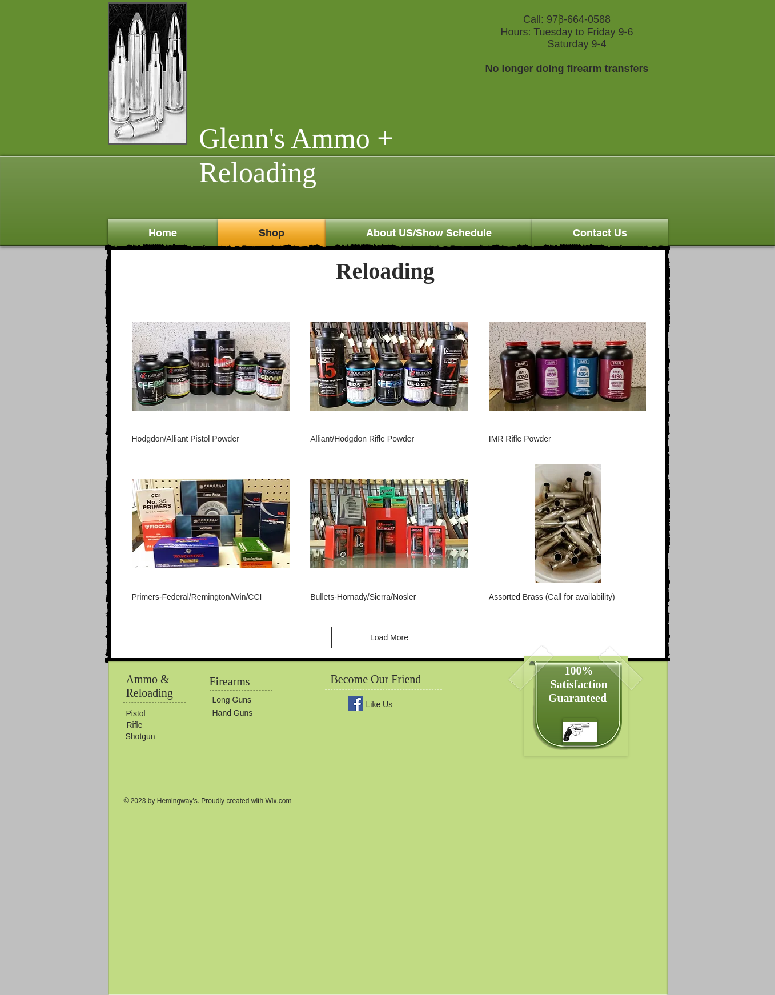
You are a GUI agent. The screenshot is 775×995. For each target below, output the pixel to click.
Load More (389, 637)
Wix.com (278, 801)
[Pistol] (160, 713)
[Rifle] (161, 725)
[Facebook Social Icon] (355, 703)
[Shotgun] (160, 736)
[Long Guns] (247, 700)
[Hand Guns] (247, 713)
